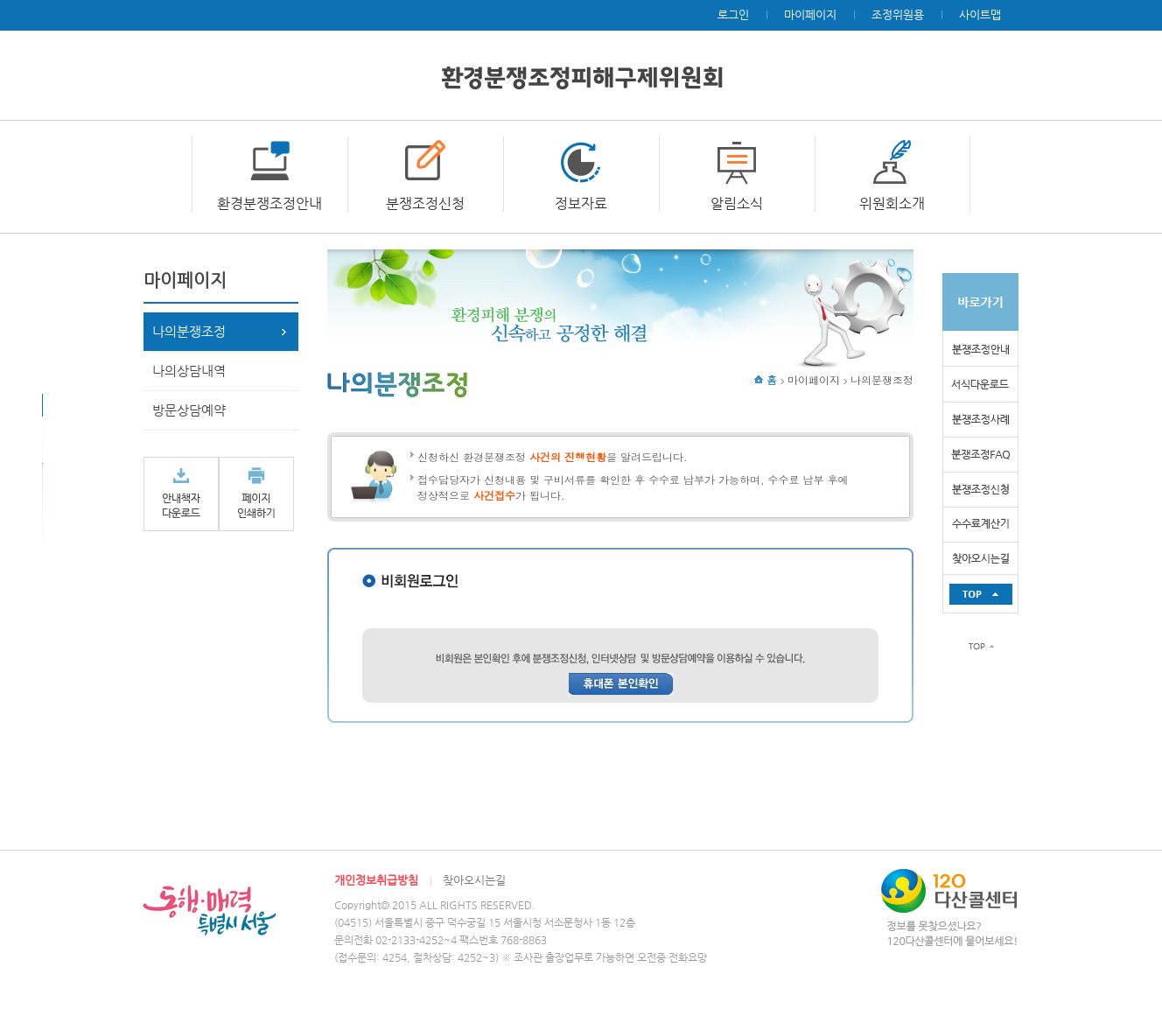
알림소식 (736, 203)
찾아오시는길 (474, 879)
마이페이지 (810, 14)
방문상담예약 (189, 410)
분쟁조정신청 (425, 203)
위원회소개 (892, 203)
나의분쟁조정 (189, 331)
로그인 (733, 14)
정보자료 (581, 203)
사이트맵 (980, 14)
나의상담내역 (189, 370)
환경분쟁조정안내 (269, 203)
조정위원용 (898, 14)
